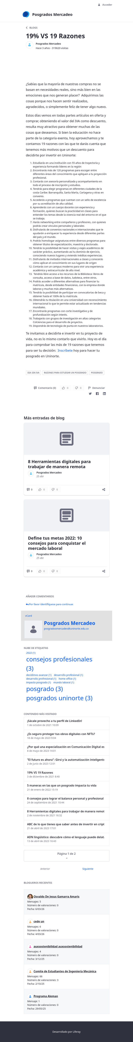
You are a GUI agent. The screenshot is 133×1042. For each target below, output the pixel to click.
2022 (31, 652)
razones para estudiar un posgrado (65, 372)
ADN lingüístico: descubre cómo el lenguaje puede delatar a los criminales (65, 837)
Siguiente (87, 868)
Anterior (45, 868)
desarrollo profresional (41, 678)
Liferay (77, 1031)
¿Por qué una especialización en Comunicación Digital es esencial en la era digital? (65, 747)
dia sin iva (34, 372)
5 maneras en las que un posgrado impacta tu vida (61, 785)
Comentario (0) (45, 388)
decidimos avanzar (39, 675)
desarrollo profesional (68, 675)
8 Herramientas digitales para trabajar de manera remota (59, 463)
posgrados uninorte (59, 698)
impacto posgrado (38, 682)
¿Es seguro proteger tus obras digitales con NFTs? (61, 734)
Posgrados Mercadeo (48, 43)
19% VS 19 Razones (40, 772)
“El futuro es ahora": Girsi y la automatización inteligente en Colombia (65, 760)
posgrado (97, 372)
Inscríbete (65, 350)
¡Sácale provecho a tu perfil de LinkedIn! (54, 721)
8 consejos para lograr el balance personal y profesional (65, 798)
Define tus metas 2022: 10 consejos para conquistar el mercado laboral (57, 543)
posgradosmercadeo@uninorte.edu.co (66, 628)
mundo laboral (63, 682)
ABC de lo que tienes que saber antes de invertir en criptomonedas (65, 824)
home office (67, 678)
